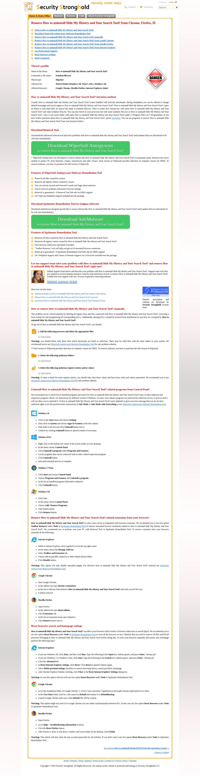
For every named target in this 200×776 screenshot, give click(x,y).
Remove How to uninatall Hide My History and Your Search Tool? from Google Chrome (74, 40)
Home (66, 760)
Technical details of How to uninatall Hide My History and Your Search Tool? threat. (70, 293)
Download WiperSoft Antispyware (80, 148)
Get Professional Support (46, 51)
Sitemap (133, 760)
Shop (81, 760)
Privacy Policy (122, 760)
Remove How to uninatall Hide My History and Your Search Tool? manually (69, 37)
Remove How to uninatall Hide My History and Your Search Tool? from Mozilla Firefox (74, 44)
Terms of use (98, 760)
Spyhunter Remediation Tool (73, 526)
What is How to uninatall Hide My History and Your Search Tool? (64, 30)
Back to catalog (161, 752)
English (173, 2)
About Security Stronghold (101, 16)
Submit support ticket (62, 282)
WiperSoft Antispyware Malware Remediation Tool (72, 344)
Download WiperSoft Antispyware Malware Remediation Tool (62, 33)
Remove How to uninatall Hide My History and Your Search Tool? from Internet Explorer (75, 47)
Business (58, 16)
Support (87, 760)
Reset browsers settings (45, 54)
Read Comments (42, 58)
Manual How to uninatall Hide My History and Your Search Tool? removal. (66, 297)
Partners (71, 16)
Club (81, 16)
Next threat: (136, 748)
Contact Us (109, 760)
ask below (116, 118)
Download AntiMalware (80, 222)
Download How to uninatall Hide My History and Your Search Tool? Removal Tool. (70, 300)
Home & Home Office (39, 16)
